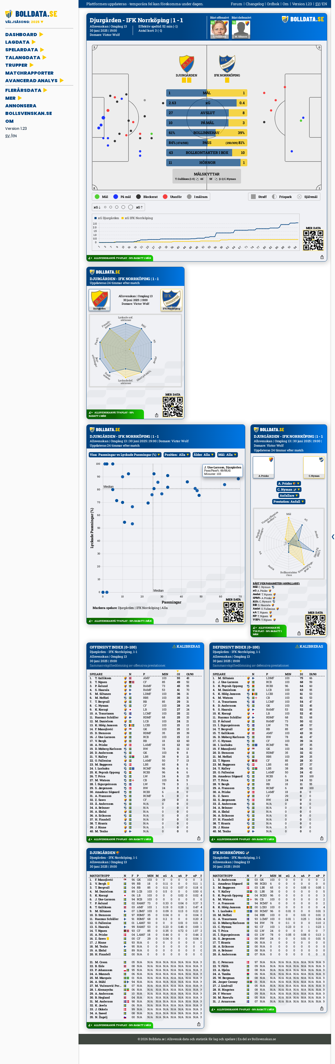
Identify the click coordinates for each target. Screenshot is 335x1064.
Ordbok (273, 3)
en (14, 135)
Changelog (255, 3)
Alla (182, 474)
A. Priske (286, 503)
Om (9, 121)
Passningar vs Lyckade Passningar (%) (127, 474)
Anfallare (287, 515)
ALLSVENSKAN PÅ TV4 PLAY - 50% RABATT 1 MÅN (122, 258)
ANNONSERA (20, 105)
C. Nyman (286, 509)
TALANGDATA (26, 57)
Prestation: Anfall (286, 521)
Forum (236, 3)
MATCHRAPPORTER (29, 73)
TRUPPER (20, 65)
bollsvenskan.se (28, 113)
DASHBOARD (24, 34)
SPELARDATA (25, 49)
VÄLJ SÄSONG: (22, 22)
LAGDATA (21, 42)
